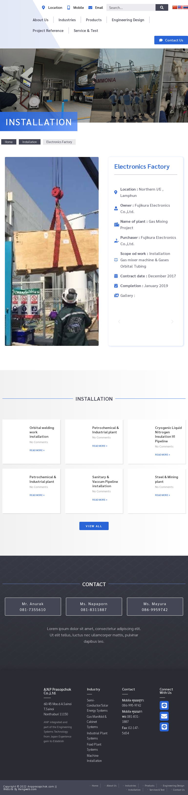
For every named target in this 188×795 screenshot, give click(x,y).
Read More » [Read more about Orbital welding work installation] (37, 450)
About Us (40, 19)
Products (94, 19)
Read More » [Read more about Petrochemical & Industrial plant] (99, 445)
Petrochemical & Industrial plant (105, 429)
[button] (119, 321)
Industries (67, 19)
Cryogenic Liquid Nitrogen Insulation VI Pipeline (168, 434)
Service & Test (86, 30)
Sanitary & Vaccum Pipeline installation (105, 481)
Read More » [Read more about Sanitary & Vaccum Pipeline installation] (99, 499)
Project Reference (48, 30)
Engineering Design (128, 19)
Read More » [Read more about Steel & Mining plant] (162, 494)
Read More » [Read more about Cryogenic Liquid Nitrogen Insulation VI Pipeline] (162, 454)
